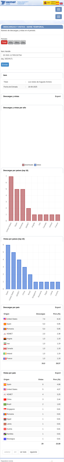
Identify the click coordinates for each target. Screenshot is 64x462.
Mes (17, 42)
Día (23, 42)
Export (58, 96)
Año (11, 42)
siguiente (33, 452)
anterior (7, 452)
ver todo (23, 452)
